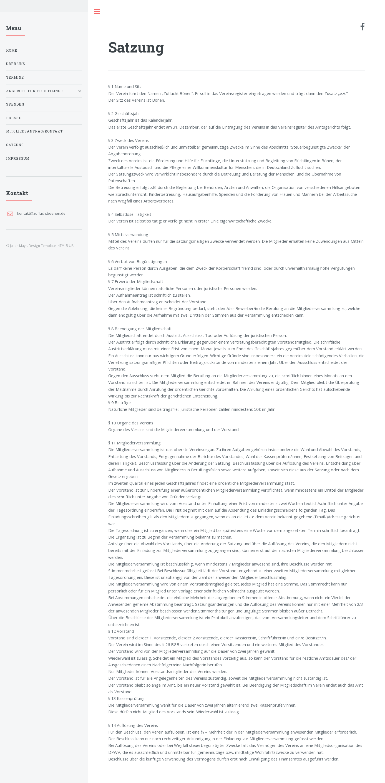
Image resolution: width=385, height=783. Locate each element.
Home (11, 50)
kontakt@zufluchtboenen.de (41, 213)
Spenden (15, 104)
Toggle (97, 11)
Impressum (17, 158)
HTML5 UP (65, 245)
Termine (15, 77)
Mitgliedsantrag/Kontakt (34, 131)
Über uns (15, 64)
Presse (13, 118)
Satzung (15, 145)
